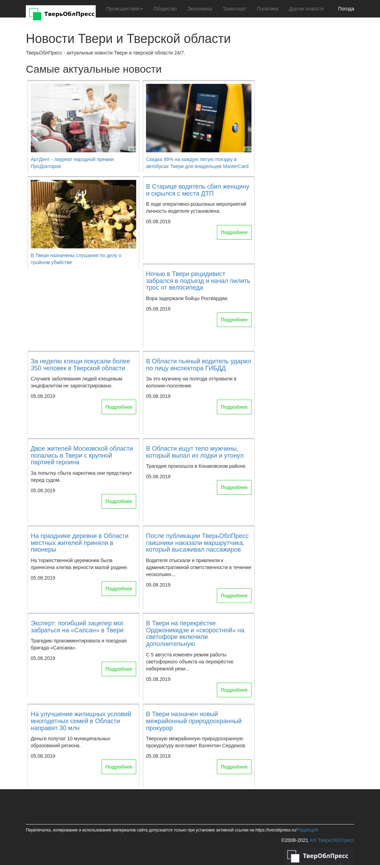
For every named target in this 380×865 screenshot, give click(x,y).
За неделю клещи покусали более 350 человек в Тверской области (80, 365)
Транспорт (234, 9)
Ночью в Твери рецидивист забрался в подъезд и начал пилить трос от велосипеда (198, 280)
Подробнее (234, 232)
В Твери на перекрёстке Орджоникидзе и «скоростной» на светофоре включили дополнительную (195, 633)
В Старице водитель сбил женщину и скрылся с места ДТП (197, 190)
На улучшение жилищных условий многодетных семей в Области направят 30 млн (81, 721)
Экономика (199, 9)
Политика (267, 9)
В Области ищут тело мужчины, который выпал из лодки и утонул (195, 452)
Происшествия (124, 9)
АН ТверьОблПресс (331, 840)
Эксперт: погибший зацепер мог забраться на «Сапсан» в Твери (77, 627)
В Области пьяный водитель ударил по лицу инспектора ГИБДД (198, 365)
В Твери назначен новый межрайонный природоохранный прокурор (194, 721)
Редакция (307, 830)
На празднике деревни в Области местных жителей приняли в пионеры (80, 542)
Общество (165, 9)
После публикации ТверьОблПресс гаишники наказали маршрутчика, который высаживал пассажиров (197, 542)
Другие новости (306, 9)
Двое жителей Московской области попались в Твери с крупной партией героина (82, 455)
